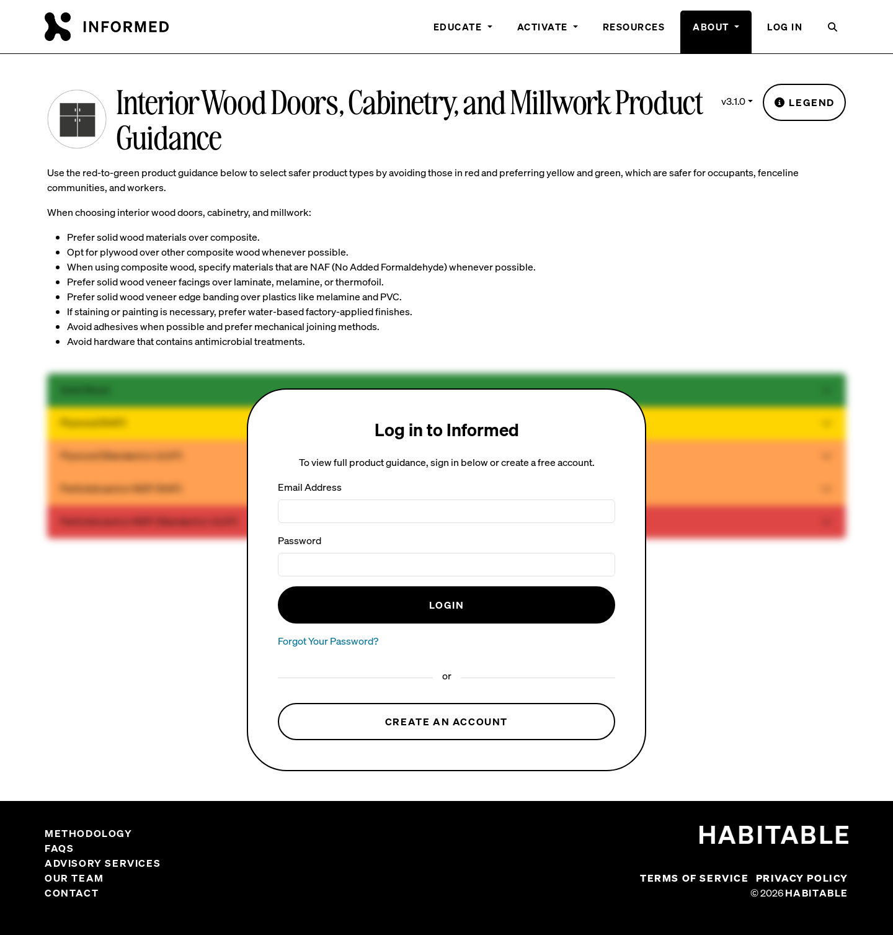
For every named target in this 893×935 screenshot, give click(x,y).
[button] (833, 32)
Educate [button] (459, 26)
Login (446, 605)
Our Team (74, 878)
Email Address (310, 487)
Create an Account (446, 721)
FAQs (59, 848)
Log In (784, 26)
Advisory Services (103, 863)
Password (299, 540)
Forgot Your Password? (328, 641)
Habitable (816, 893)
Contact (72, 893)
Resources (634, 26)
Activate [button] (544, 26)
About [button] (712, 26)
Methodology (89, 833)
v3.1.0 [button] (733, 101)
